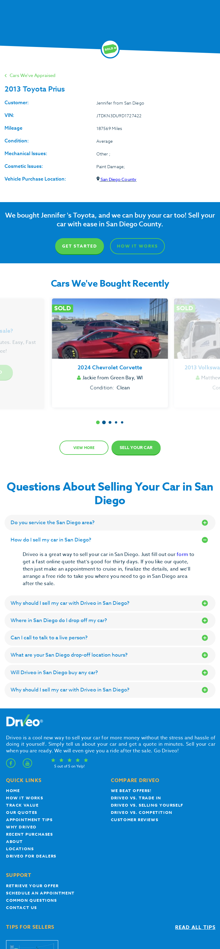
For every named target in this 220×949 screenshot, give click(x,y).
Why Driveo (21, 827)
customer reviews (134, 819)
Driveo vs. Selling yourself (147, 805)
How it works (24, 798)
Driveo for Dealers (31, 856)
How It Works (137, 246)
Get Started (79, 246)
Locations (20, 848)
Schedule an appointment (40, 893)
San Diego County (116, 179)
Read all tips (195, 927)
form (183, 554)
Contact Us (21, 907)
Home (13, 790)
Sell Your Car (136, 448)
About (14, 841)
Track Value (22, 805)
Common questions (31, 900)
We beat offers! (131, 790)
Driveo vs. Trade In (136, 798)
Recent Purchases (29, 834)
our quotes (21, 812)
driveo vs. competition (141, 812)
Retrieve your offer (32, 885)
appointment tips (29, 819)
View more (84, 447)
